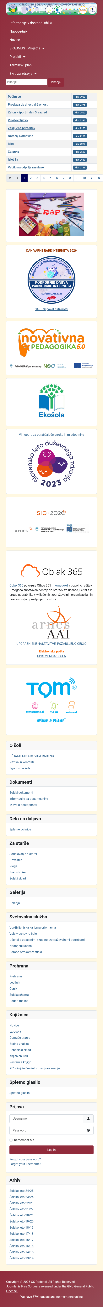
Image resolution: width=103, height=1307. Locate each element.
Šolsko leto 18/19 (21, 1227)
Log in (51, 1150)
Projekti (15, 57)
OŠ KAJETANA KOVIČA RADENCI (32, 756)
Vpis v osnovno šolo (23, 933)
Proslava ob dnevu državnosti (28, 104)
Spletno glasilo (19, 1093)
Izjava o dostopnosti (23, 805)
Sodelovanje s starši (23, 854)
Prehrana (15, 976)
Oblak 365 (16, 585)
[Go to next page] (91, 178)
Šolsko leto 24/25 (21, 1191)
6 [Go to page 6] (57, 178)
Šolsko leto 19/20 (21, 1221)
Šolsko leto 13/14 (21, 1258)
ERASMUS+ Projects (25, 48)
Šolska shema (19, 995)
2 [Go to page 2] (31, 178)
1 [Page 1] (24, 178)
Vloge (13, 866)
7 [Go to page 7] (63, 178)
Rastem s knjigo (20, 1062)
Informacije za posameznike (28, 799)
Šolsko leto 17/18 (21, 1234)
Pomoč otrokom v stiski (25, 952)
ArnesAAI (61, 585)
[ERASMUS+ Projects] (42, 48)
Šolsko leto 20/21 (21, 1215)
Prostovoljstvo (18, 120)
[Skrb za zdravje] (34, 73)
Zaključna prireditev (21, 128)
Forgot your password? (25, 1159)
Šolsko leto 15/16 (21, 1246)
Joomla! (11, 1286)
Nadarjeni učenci (20, 946)
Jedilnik (14, 982)
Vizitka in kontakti (21, 762)
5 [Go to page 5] (50, 178)
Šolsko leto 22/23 (21, 1203)
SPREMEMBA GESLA (51, 656)
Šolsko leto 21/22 (21, 1209)
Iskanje (56, 82)
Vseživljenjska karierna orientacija (32, 927)
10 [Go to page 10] (84, 178)
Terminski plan (21, 65)
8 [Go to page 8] (70, 178)
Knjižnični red (18, 1056)
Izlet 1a (13, 159)
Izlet (11, 144)
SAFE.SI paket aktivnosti (51, 309)
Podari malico (18, 1001)
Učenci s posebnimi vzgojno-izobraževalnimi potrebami (47, 940)
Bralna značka (19, 1044)
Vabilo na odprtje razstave (26, 167)
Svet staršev (17, 872)
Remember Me (24, 1140)
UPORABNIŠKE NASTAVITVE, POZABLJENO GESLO (51, 644)
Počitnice (14, 96)
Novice (15, 40)
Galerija (14, 903)
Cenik (13, 988)
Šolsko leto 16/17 (21, 1240)
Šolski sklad (17, 878)
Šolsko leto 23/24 (21, 1197)
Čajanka (13, 151)
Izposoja (15, 1031)
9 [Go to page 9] (77, 178)
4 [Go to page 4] (44, 178)
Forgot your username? (25, 1164)
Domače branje (19, 1038)
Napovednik (18, 31)
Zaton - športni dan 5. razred (27, 112)
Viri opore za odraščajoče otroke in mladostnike (51, 434)
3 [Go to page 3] (37, 178)
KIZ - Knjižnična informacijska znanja (34, 1068)
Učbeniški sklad (20, 1050)
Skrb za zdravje (21, 73)
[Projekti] (23, 56)
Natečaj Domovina (20, 136)
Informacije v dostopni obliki (31, 23)
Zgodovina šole (19, 768)
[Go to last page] (99, 178)
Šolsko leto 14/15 (21, 1252)
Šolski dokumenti (21, 792)
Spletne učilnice (20, 829)
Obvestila (15, 860)
